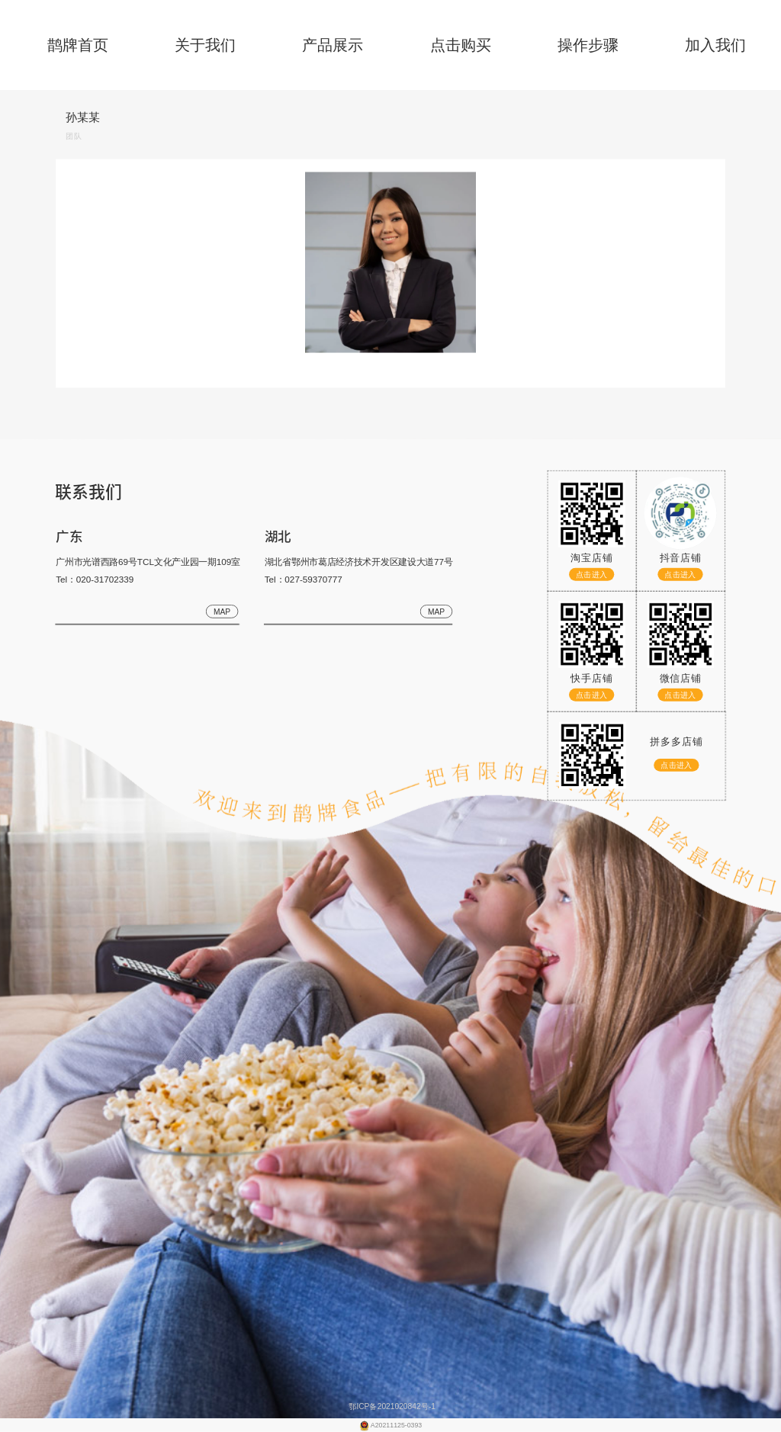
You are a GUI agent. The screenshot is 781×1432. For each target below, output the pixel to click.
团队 (73, 136)
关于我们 (205, 45)
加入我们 (715, 45)
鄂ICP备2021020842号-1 (390, 1406)
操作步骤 (588, 45)
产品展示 (332, 45)
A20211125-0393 (396, 1425)
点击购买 (460, 45)
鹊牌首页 (77, 45)
